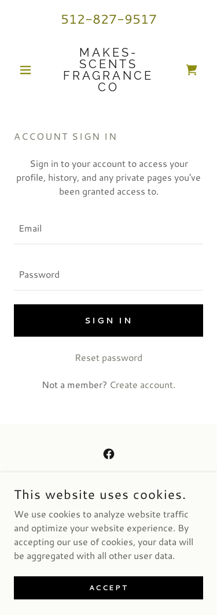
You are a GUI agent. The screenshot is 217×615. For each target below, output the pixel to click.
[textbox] (108, 228)
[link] (108, 70)
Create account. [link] (142, 384)
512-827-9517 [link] (109, 19)
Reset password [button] (108, 357)
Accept (108, 587)
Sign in (108, 320)
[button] (28, 69)
